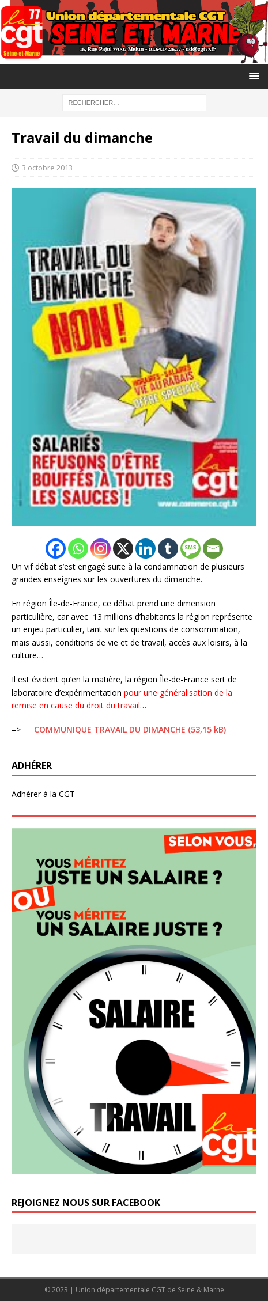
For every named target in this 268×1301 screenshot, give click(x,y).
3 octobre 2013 (47, 167)
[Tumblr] (168, 548)
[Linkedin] (145, 548)
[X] (123, 548)
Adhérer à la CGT (43, 793)
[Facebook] (56, 548)
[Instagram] (100, 548)
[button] (252, 76)
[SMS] (190, 548)
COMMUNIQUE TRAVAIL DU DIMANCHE (110, 729)
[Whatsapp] (78, 548)
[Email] (213, 548)
